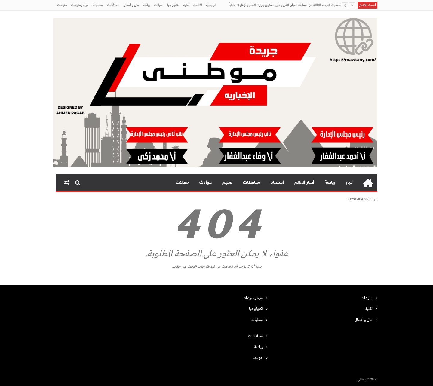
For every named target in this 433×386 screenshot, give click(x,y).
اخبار (350, 182)
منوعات (62, 5)
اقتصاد (197, 5)
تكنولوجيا (173, 5)
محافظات (113, 5)
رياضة (146, 5)
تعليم (227, 182)
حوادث (158, 5)
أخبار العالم (304, 182)
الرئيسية (211, 5)
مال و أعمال (131, 5)
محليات (98, 5)
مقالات (182, 182)
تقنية (186, 5)
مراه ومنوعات (80, 5)
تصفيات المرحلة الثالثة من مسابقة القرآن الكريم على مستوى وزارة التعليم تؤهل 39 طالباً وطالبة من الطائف (285, 7)
